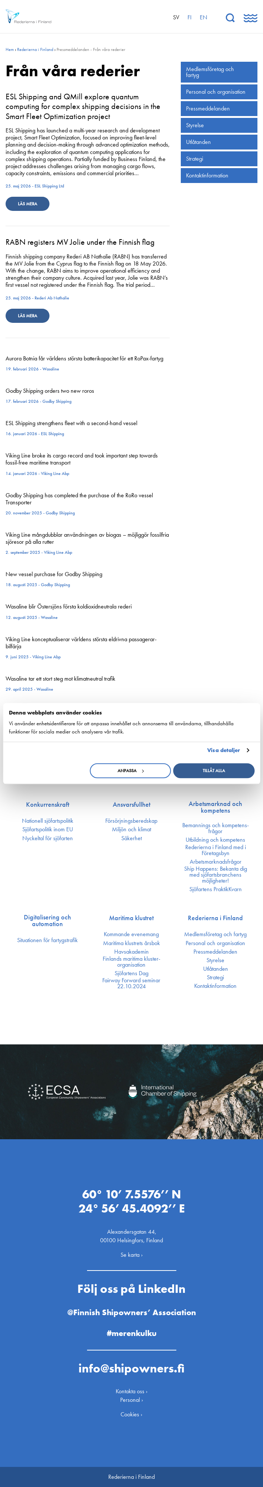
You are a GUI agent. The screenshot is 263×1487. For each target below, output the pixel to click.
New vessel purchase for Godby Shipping (54, 574)
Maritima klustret (131, 918)
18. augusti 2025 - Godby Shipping (38, 585)
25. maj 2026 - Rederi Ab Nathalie (37, 298)
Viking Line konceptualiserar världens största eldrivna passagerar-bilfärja (81, 642)
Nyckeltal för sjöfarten (47, 838)
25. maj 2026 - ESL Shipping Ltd (35, 186)
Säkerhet (131, 838)
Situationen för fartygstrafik (47, 940)
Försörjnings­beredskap (131, 821)
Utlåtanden (198, 142)
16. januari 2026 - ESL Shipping (35, 434)
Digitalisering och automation (47, 920)
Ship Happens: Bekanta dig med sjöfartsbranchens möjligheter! (215, 875)
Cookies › (131, 1414)
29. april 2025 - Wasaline (29, 689)
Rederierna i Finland (35, 49)
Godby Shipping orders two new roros (50, 391)
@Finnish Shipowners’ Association (131, 1312)
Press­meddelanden (208, 108)
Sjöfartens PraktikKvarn (215, 889)
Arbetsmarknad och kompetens (215, 807)
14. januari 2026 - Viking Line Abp (37, 473)
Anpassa (131, 771)
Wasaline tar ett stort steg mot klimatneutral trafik (60, 679)
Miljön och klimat (131, 829)
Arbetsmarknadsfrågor (215, 862)
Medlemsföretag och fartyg (210, 72)
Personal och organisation (216, 92)
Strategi (194, 159)
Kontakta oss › (132, 1391)
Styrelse (195, 125)
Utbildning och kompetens (215, 840)
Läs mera (27, 204)
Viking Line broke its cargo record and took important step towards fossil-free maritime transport (82, 459)
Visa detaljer (223, 750)
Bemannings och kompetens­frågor (215, 828)
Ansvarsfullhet (131, 804)
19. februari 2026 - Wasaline (32, 369)
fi (189, 17)
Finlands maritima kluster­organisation (131, 962)
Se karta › (132, 1255)
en (203, 17)
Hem (10, 49)
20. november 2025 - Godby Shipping (40, 513)
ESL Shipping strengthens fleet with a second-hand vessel (71, 423)
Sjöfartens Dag (131, 973)
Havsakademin (131, 952)
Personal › (131, 1400)
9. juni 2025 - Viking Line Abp (33, 657)
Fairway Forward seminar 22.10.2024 (131, 983)
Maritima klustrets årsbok (131, 943)
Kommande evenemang (131, 934)
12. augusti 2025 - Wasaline (32, 617)
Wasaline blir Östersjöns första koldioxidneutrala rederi (69, 606)
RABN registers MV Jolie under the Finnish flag (80, 242)
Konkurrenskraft (47, 804)
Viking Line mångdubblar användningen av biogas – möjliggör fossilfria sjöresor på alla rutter (87, 538)
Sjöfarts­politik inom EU (47, 829)
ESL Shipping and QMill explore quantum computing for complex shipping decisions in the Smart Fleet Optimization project (83, 106)
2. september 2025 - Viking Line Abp (39, 552)
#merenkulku (132, 1333)
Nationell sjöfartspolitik (47, 821)
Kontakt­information (207, 175)
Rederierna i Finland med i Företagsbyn (215, 850)
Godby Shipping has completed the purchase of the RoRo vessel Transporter (79, 498)
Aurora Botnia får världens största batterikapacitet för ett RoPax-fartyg (84, 358)
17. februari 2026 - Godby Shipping (38, 401)
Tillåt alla (214, 771)
